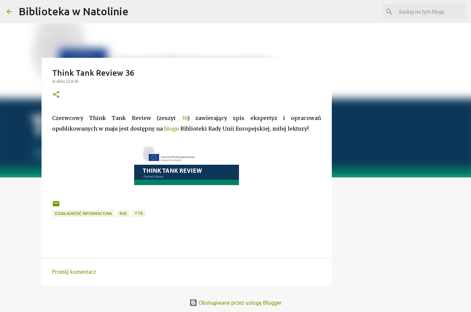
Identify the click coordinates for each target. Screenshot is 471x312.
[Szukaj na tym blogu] (431, 12)
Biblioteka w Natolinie (74, 11)
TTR (139, 213)
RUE (123, 213)
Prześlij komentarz (74, 272)
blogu (171, 128)
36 (184, 118)
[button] (56, 94)
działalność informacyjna (83, 213)
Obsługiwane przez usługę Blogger (235, 303)
